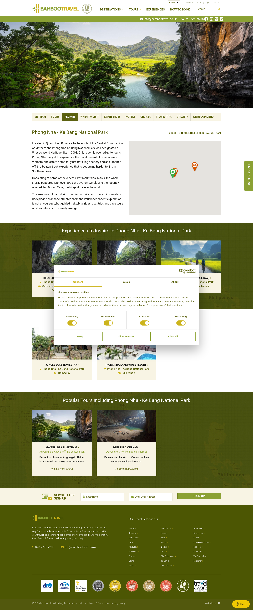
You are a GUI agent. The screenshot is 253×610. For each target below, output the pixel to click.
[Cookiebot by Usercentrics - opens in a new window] (181, 271)
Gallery (182, 116)
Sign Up (199, 496)
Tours (55, 116)
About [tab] (174, 281)
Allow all (173, 336)
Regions (70, 116)
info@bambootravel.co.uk (160, 19)
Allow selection (126, 336)
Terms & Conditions (99, 603)
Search (219, 9)
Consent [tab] (78, 281)
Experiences (155, 9)
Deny (80, 336)
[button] (194, 167)
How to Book (180, 9)
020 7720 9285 (194, 19)
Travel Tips (164, 116)
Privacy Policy (118, 603)
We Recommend (203, 116)
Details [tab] (126, 281)
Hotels (130, 116)
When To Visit (89, 116)
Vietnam (40, 116)
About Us (190, 2)
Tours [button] (133, 9)
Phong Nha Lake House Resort (126, 364)
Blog (202, 2)
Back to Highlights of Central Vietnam (196, 133)
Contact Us (216, 2)
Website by (213, 603)
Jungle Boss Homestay (61, 364)
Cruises (145, 116)
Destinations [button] (110, 9)
